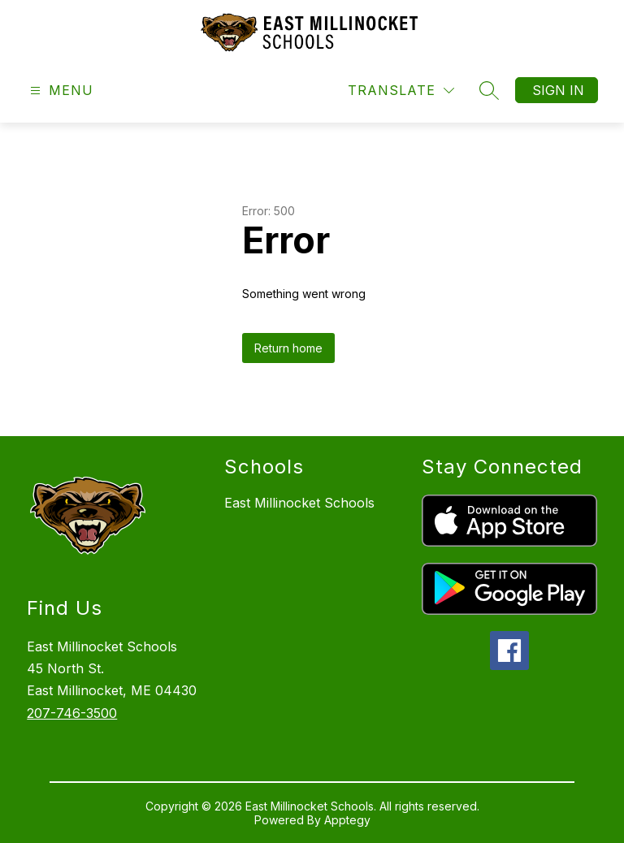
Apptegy (347, 820)
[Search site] (489, 90)
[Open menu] (59, 90)
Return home (288, 348)
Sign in (558, 90)
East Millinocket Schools (299, 503)
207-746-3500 (72, 713)
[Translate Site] (401, 90)
